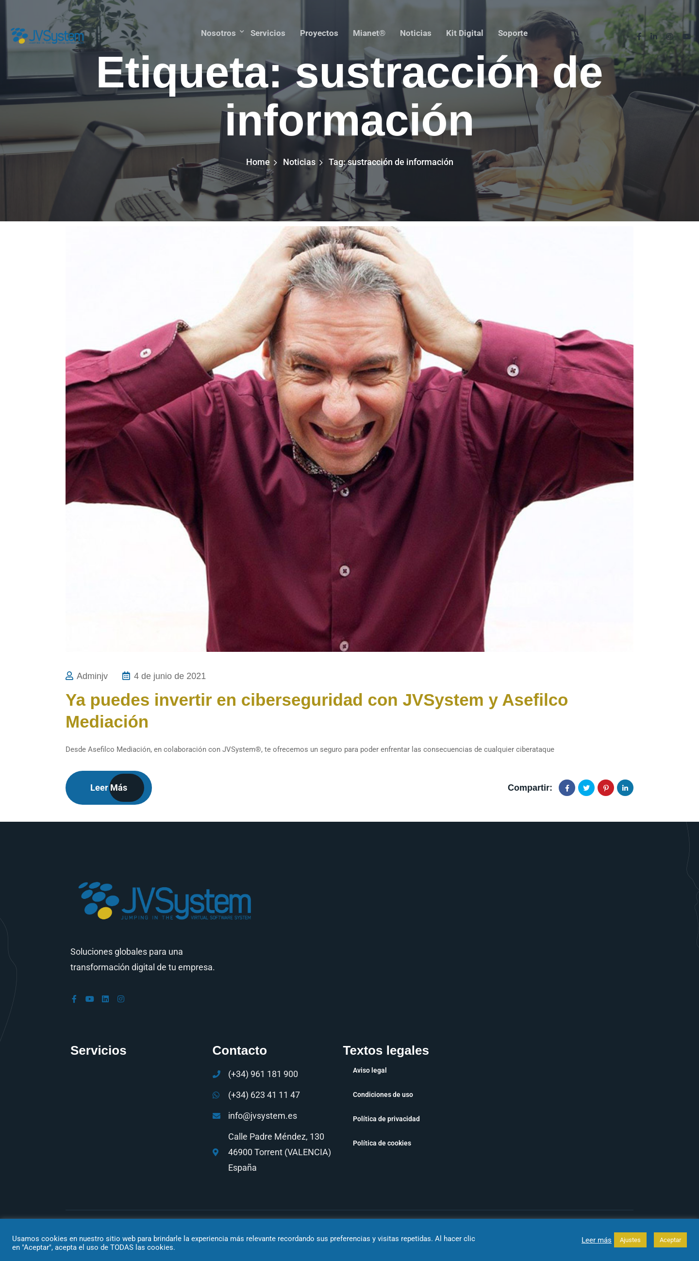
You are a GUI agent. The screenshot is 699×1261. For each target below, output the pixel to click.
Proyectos (317, 31)
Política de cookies (382, 1142)
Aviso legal (370, 1070)
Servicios (265, 31)
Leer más (108, 787)
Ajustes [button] (630, 1240)
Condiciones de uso (383, 1094)
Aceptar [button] (670, 1240)
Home (258, 162)
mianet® (368, 31)
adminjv (92, 676)
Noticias (416, 31)
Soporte (515, 31)
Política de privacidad (386, 1118)
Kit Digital (467, 31)
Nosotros (215, 31)
